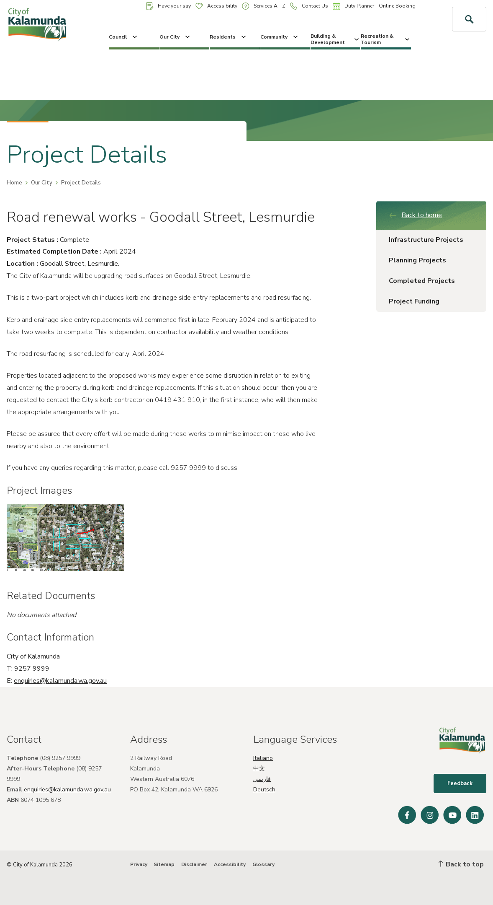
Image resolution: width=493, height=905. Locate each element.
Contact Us (309, 6)
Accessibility (216, 6)
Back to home (415, 215)
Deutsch (264, 789)
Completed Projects (422, 280)
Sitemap (164, 864)
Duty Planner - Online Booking (374, 6)
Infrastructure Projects (426, 239)
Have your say (168, 6)
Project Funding (414, 301)
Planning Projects (417, 260)
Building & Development (335, 39)
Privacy (138, 864)
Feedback (459, 783)
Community (279, 37)
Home (14, 183)
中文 (259, 769)
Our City (175, 37)
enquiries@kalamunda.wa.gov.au (60, 680)
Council (124, 37)
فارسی (262, 779)
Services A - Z (263, 6)
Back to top (461, 864)
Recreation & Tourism (386, 39)
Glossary (263, 864)
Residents (228, 37)
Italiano (263, 758)
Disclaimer (194, 864)
